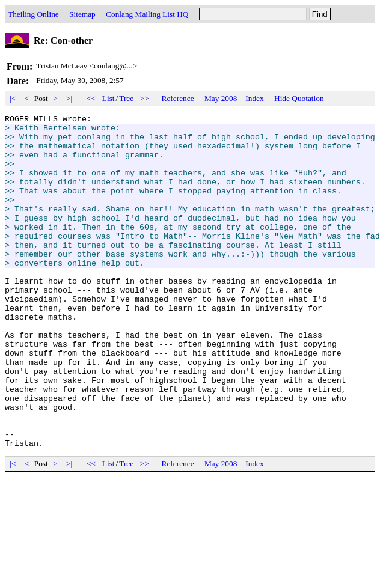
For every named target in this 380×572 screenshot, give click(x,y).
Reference (178, 98)
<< (91, 98)
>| (69, 98)
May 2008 (220, 98)
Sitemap (82, 14)
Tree (126, 98)
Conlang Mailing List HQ (147, 14)
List (108, 98)
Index (254, 98)
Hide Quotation (299, 98)
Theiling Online (33, 14)
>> (145, 98)
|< (13, 98)
